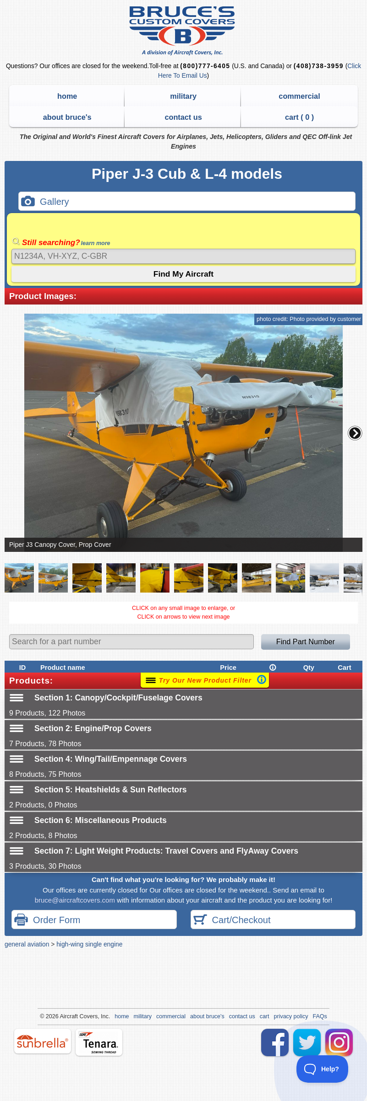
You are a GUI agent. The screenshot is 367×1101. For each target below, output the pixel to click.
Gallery (45, 202)
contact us (183, 117)
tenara (99, 1042)
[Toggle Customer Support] (322, 1069)
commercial (299, 96)
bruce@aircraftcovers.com (75, 900)
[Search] (183, 256)
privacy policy (291, 1016)
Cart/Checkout (232, 921)
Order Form (47, 921)
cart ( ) (299, 117)
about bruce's (67, 117)
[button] (355, 433)
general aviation (27, 944)
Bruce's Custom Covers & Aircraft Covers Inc (183, 31)
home (67, 96)
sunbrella (42, 1041)
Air (63, 1016)
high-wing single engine (89, 944)
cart (264, 1016)
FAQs (320, 1016)
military (183, 96)
